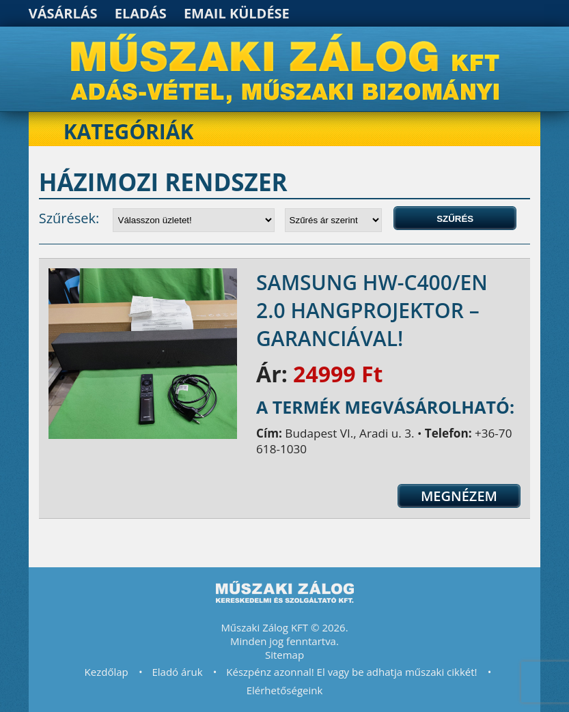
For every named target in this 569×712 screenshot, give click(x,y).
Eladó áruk (177, 672)
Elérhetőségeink (285, 690)
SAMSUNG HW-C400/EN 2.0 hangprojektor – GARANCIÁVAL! (372, 310)
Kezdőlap (106, 672)
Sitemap (284, 654)
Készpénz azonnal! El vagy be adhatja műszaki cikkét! (351, 672)
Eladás (141, 13)
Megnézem (459, 496)
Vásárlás (63, 13)
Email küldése (237, 13)
